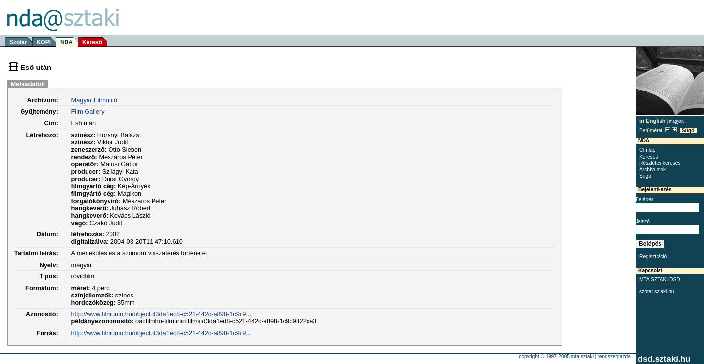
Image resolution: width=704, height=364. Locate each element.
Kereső (92, 42)
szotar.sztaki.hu (656, 291)
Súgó (688, 130)
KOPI (44, 42)
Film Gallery (87, 111)
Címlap (647, 150)
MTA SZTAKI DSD (659, 279)
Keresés (648, 156)
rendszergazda (614, 356)
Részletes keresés (660, 163)
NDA (66, 42)
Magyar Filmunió (94, 100)
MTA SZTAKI (582, 356)
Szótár (18, 42)
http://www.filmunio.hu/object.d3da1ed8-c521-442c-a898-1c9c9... (161, 314)
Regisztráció (653, 256)
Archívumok (652, 169)
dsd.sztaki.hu (664, 359)
